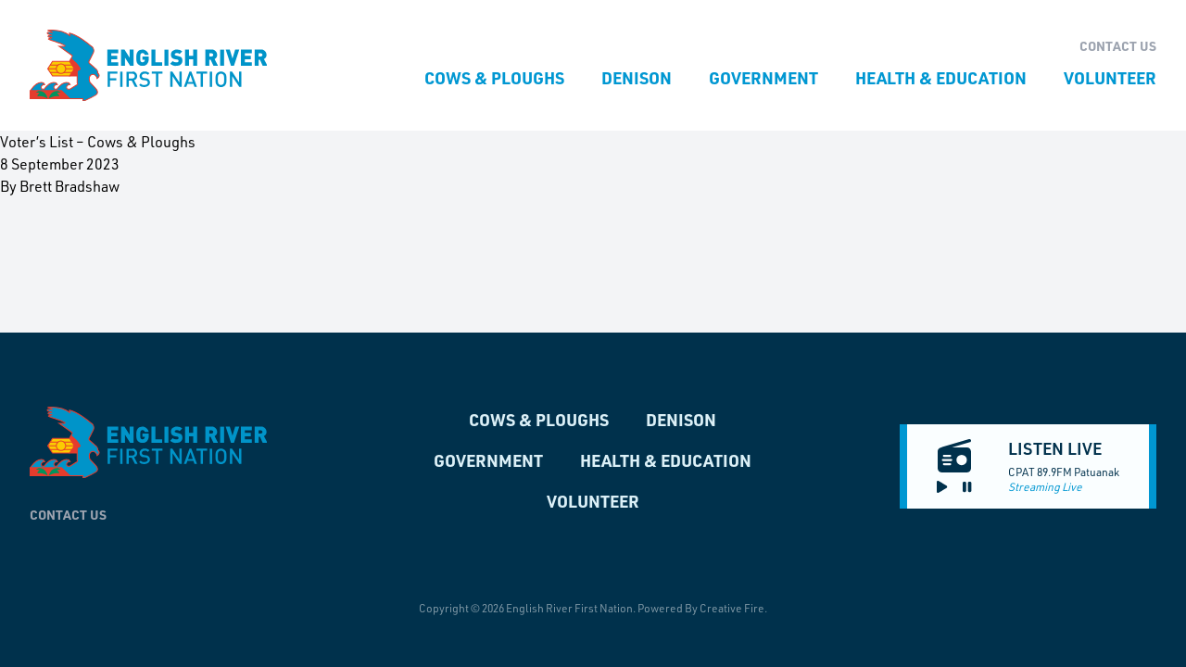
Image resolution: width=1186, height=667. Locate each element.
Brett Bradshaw (69, 185)
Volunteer (1110, 78)
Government (763, 78)
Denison (636, 78)
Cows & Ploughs (494, 78)
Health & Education (941, 78)
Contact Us (1117, 46)
